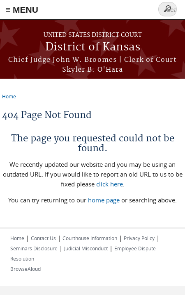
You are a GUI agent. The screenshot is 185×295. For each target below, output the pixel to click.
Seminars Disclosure (34, 248)
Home (9, 96)
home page (104, 200)
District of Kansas (92, 47)
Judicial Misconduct (86, 248)
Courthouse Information (89, 238)
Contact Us (43, 238)
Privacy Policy (139, 238)
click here (109, 184)
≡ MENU (21, 9)
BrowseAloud (25, 269)
